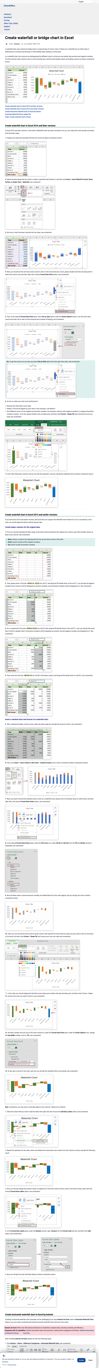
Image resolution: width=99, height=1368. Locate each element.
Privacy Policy (12, 1364)
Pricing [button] (45, 7)
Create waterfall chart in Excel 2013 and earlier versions (24, 86)
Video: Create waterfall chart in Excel (18, 94)
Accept (81, 1360)
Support (71, 7)
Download (36, 7)
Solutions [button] (25, 7)
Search (80, 7)
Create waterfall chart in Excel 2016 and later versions (24, 83)
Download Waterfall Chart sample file (18, 91)
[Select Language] (86, 1)
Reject (90, 1360)
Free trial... (27, 1310)
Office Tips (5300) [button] (58, 7)
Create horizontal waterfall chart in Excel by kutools (23, 88)
